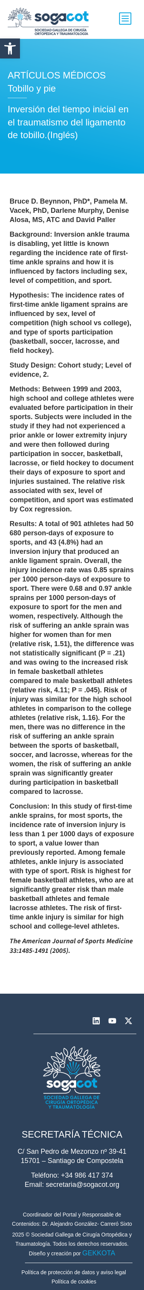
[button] (10, 48)
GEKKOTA (98, 1253)
